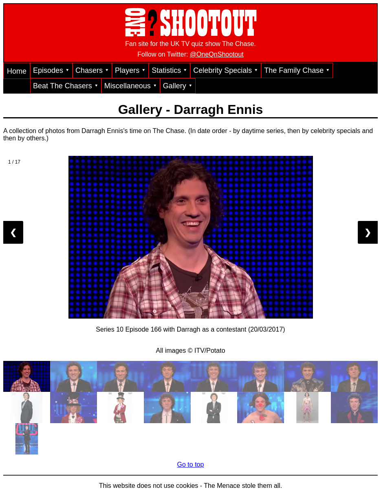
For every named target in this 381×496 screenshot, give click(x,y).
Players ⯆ (130, 70)
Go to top (190, 464)
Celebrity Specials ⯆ (225, 70)
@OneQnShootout (217, 54)
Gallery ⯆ (178, 86)
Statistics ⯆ (169, 70)
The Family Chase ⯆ (297, 70)
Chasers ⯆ (92, 70)
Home (16, 71)
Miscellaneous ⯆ (130, 86)
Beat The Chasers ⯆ (66, 86)
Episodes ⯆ (51, 70)
